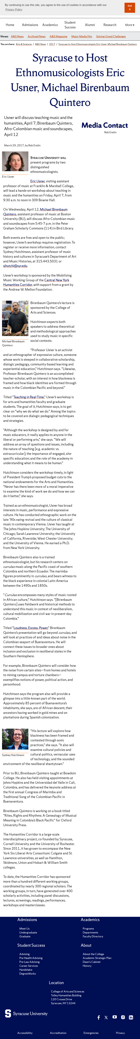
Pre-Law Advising (29, 962)
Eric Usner (37, 181)
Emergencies (91, 1033)
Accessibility (24, 1033)
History (87, 966)
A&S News (17, 36)
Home (10, 25)
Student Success (70, 24)
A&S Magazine (58, 36)
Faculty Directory (93, 936)
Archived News (37, 36)
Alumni (90, 25)
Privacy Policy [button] (13, 9)
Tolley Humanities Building (66, 995)
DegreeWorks (27, 973)
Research (109, 25)
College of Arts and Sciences (67, 991)
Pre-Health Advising (30, 958)
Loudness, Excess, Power (31, 628)
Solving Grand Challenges (111, 36)
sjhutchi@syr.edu (15, 266)
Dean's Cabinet (92, 962)
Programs (88, 928)
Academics (50, 25)
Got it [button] (130, 7)
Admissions (30, 25)
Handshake (25, 970)
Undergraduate (28, 932)
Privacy (120, 1033)
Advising (24, 954)
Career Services (28, 966)
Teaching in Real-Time (29, 397)
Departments (90, 932)
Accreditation (58, 1033)
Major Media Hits (81, 36)
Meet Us (24, 928)
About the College (93, 954)
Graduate (24, 936)
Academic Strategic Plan (97, 958)
